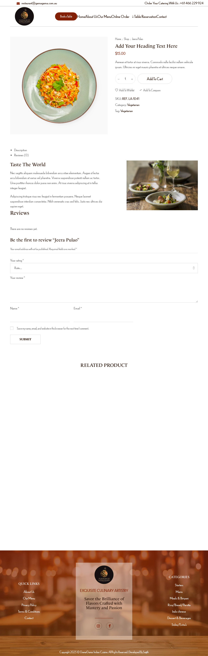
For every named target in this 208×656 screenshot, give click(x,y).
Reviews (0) (21, 155)
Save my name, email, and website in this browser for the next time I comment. (53, 328)
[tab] (106, 150)
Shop (126, 39)
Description (20, 150)
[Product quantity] (125, 79)
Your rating (17, 260)
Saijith (146, 652)
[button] (66, 16)
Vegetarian (133, 104)
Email (78, 308)
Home (118, 39)
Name (14, 308)
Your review (17, 277)
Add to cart (155, 78)
